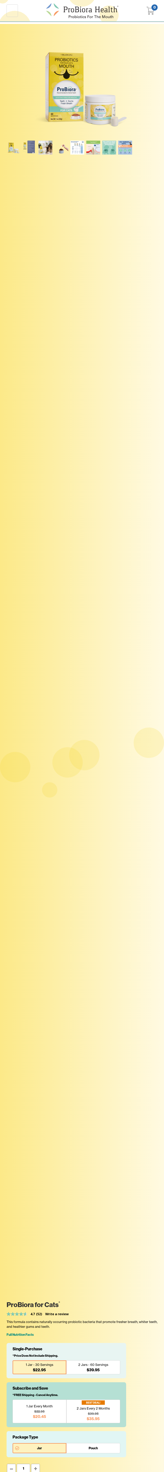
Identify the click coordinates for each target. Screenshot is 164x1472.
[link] (26, 1314)
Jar (39, 1448)
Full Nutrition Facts (20, 1335)
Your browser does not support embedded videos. (141, 148)
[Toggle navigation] (12, 10)
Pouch (93, 1448)
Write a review (57, 1314)
